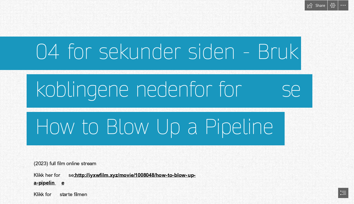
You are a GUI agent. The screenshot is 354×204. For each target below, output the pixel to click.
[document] (177, 102)
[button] (316, 5)
